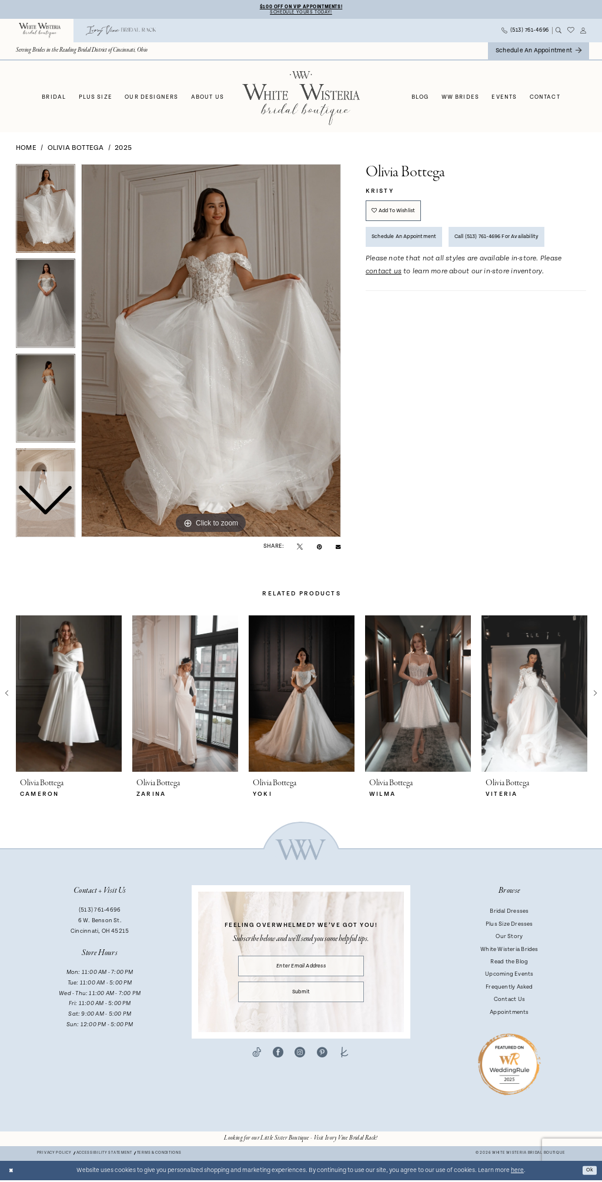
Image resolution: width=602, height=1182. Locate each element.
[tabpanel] (211, 352)
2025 (123, 149)
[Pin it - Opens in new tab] (319, 548)
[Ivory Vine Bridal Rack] (121, 33)
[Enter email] (301, 969)
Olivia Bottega (76, 149)
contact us (384, 281)
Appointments (509, 1013)
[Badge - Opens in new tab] (509, 1065)
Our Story (509, 938)
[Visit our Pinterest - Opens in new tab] (322, 1062)
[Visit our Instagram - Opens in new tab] (300, 1062)
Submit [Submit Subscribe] (300, 999)
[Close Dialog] (12, 1172)
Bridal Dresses (509, 913)
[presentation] (69, 695)
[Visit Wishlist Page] (570, 32)
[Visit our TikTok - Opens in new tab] (257, 1062)
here (517, 1172)
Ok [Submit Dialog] (589, 1172)
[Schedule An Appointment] (538, 52)
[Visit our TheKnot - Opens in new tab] (344, 1062)
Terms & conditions (159, 1155)
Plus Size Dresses (509, 925)
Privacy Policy (54, 1155)
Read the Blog (509, 963)
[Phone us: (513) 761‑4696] (526, 32)
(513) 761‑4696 (100, 912)
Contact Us (509, 1000)
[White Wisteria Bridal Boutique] (39, 32)
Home (26, 149)
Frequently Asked (509, 988)
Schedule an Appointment (411, 245)
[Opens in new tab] (300, 1140)
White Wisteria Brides (509, 951)
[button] (583, 32)
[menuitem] (39, 32)
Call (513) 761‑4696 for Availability (520, 245)
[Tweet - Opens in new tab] (299, 548)
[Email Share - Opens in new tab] (338, 547)
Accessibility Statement (104, 1155)
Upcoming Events (509, 976)
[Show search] (558, 32)
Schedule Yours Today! (301, 13)
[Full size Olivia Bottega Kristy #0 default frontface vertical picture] (211, 352)
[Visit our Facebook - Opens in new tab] (278, 1062)
